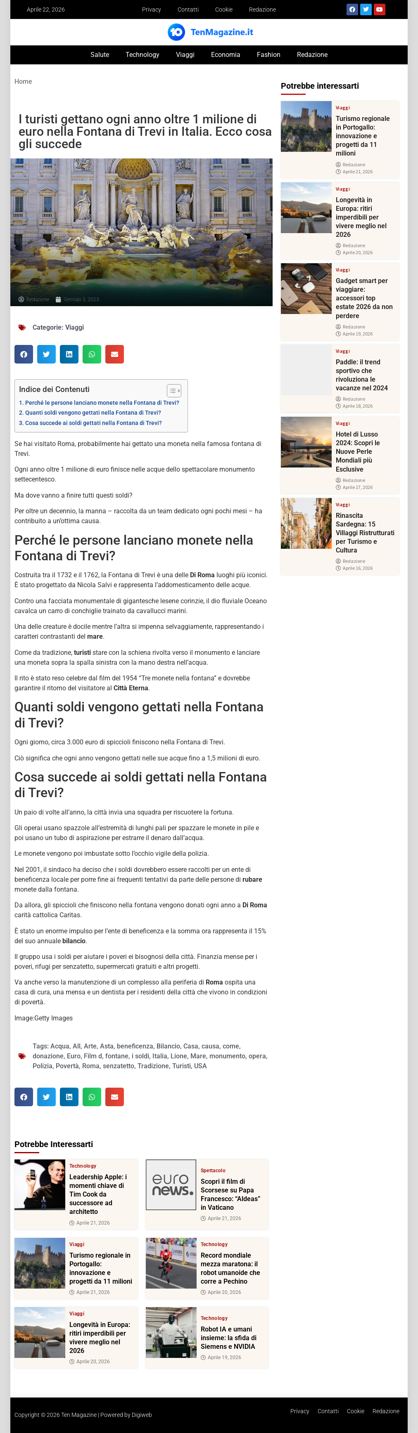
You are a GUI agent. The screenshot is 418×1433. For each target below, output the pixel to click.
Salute (99, 55)
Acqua (59, 1046)
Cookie (224, 9)
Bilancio (168, 1046)
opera (257, 1056)
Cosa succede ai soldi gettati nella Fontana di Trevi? (93, 423)
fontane (116, 1056)
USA (200, 1066)
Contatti (188, 9)
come (231, 1046)
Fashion (268, 55)
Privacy (151, 9)
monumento (227, 1056)
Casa (190, 1046)
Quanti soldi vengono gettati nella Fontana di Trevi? (93, 412)
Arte (90, 1046)
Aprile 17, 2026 (354, 487)
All (77, 1046)
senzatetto (118, 1066)
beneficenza (135, 1046)
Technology (142, 55)
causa (210, 1046)
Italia (159, 1056)
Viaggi (185, 55)
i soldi (140, 1056)
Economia (225, 55)
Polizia (42, 1066)
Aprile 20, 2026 (221, 1292)
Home (23, 81)
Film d (93, 1056)
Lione (179, 1056)
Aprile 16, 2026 (354, 568)
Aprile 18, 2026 (354, 406)
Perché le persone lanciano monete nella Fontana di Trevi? (102, 402)
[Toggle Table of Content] (170, 391)
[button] (23, 354)
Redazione (262, 9)
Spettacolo (213, 1170)
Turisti (181, 1066)
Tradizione (153, 1066)
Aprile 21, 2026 (89, 1223)
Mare (198, 1056)
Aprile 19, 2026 (221, 1357)
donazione (48, 1056)
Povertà (67, 1066)
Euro (74, 1056)
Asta (107, 1046)
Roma (91, 1066)
